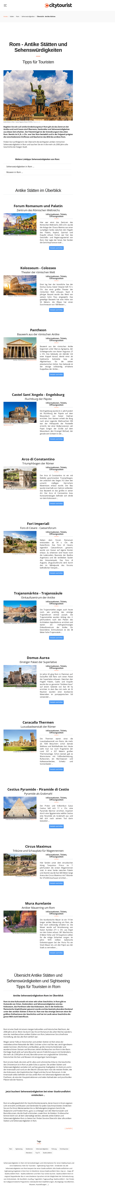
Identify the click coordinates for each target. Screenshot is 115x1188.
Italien (12, 16)
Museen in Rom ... (14, 172)
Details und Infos (56, 248)
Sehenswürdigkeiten (28, 16)
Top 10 (37, 1153)
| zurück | (69, 1128)
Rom (17, 16)
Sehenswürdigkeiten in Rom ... (20, 166)
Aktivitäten (29, 1153)
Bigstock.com (37, 122)
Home (5, 16)
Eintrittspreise (64, 1149)
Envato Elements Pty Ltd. (31, 553)
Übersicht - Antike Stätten (46, 16)
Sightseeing (18, 1149)
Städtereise (29, 1149)
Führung (54, 1149)
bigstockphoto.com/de (31, 235)
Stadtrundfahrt (47, 1153)
